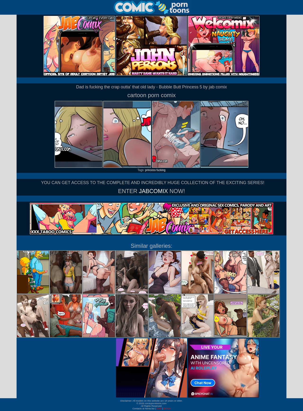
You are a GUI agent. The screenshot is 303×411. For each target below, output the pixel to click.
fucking (160, 170)
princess (150, 170)
